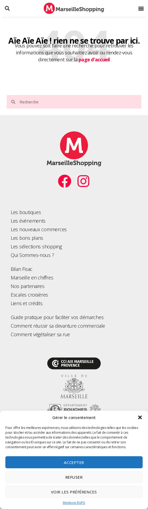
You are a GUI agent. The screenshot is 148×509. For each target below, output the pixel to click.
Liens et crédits (27, 303)
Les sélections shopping (36, 246)
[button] (140, 417)
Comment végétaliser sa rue (40, 334)
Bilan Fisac (21, 269)
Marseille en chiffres (32, 277)
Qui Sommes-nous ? (32, 255)
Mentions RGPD (74, 502)
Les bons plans (27, 238)
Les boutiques (26, 212)
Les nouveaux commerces (39, 229)
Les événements (28, 221)
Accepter (74, 462)
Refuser (74, 477)
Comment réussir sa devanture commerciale (58, 326)
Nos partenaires (28, 286)
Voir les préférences (74, 492)
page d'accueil (94, 59)
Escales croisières (29, 294)
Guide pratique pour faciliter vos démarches (57, 317)
